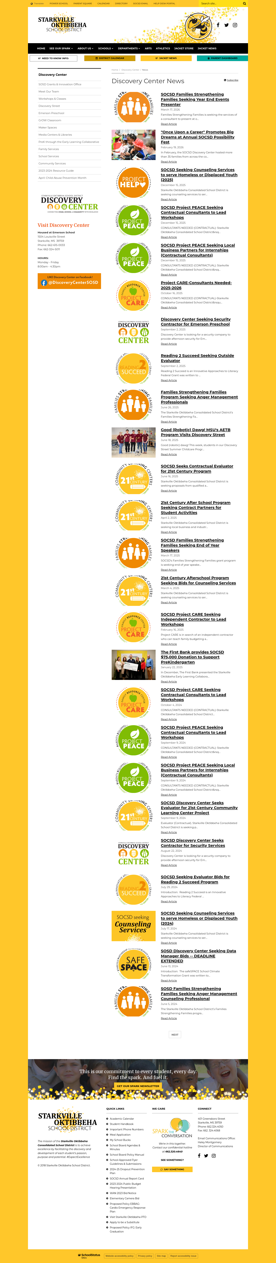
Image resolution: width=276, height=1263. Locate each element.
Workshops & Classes (52, 98)
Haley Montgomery (210, 1142)
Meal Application (120, 1134)
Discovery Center (130, 69)
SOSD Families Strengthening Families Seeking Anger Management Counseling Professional (199, 993)
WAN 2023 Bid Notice (123, 1193)
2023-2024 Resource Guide (56, 170)
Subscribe (232, 80)
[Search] (244, 3)
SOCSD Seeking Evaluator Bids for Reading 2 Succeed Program (195, 879)
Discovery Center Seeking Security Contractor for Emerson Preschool (196, 322)
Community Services (52, 163)
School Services (49, 156)
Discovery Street (49, 106)
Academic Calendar (122, 1118)
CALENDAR (104, 3)
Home (115, 69)
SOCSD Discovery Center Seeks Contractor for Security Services (193, 843)
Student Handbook (121, 1124)
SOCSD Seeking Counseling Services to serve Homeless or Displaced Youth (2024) (199, 918)
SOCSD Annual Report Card (127, 1178)
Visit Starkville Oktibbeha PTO (128, 1217)
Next (175, 1034)
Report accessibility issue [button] (183, 1256)
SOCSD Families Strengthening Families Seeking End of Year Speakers (192, 545)
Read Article (169, 124)
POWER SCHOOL (59, 3)
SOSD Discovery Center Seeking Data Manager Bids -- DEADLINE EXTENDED (198, 956)
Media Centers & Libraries (55, 134)
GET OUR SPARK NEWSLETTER (138, 1086)
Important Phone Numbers (127, 1129)
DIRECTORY (121, 3)
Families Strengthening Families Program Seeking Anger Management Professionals (199, 397)
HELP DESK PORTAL (164, 3)
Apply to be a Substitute (124, 1222)
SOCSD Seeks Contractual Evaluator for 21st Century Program (197, 469)
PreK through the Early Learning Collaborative (69, 142)
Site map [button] (161, 1256)
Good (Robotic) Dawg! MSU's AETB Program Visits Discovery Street (195, 432)
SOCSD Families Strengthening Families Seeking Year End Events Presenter (195, 99)
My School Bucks (120, 1140)
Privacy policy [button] (145, 1256)
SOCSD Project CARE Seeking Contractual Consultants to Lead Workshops (193, 694)
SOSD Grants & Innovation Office (60, 84)
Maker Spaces (48, 127)
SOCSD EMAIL (140, 3)
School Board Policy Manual (127, 1154)
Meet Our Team (49, 91)
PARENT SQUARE (83, 3)
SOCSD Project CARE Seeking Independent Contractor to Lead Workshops (193, 619)
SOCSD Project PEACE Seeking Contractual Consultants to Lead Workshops (193, 212)
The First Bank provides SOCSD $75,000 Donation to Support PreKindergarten (192, 657)
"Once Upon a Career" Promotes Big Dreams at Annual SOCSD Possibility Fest (197, 137)
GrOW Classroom (50, 120)
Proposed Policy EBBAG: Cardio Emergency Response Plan (127, 1207)
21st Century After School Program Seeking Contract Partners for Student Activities (196, 507)
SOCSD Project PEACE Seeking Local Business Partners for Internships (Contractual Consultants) (198, 250)
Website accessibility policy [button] (120, 1256)
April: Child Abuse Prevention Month (62, 178)
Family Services (49, 149)
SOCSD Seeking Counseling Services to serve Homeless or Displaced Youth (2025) (199, 174)
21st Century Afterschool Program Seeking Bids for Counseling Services (198, 580)
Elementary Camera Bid (124, 1198)
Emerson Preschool (51, 113)
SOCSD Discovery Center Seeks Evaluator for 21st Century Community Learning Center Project (199, 807)
